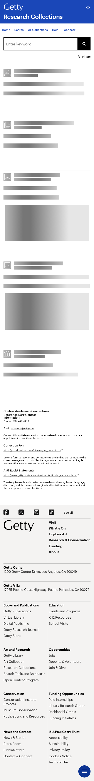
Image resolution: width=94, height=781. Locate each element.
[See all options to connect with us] (68, 512)
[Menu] (84, 771)
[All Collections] (38, 30)
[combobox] (40, 43)
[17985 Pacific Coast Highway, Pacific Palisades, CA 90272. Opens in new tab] (46, 589)
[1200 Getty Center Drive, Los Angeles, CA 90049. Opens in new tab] (40, 571)
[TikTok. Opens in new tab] (51, 512)
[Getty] (13, 7)
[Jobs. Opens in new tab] (52, 655)
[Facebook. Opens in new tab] (6, 512)
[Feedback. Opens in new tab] (69, 30)
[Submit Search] (84, 43)
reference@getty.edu (22, 428)
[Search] (19, 30)
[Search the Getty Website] (88, 8)
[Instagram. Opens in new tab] (36, 512)
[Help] (55, 30)
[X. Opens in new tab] (21, 512)
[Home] (6, 30)
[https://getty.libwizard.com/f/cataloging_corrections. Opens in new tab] (33, 450)
